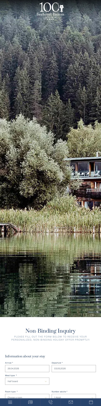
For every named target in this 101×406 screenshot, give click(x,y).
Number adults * (59, 392)
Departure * (57, 363)
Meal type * (11, 375)
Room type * (11, 392)
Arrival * (9, 363)
